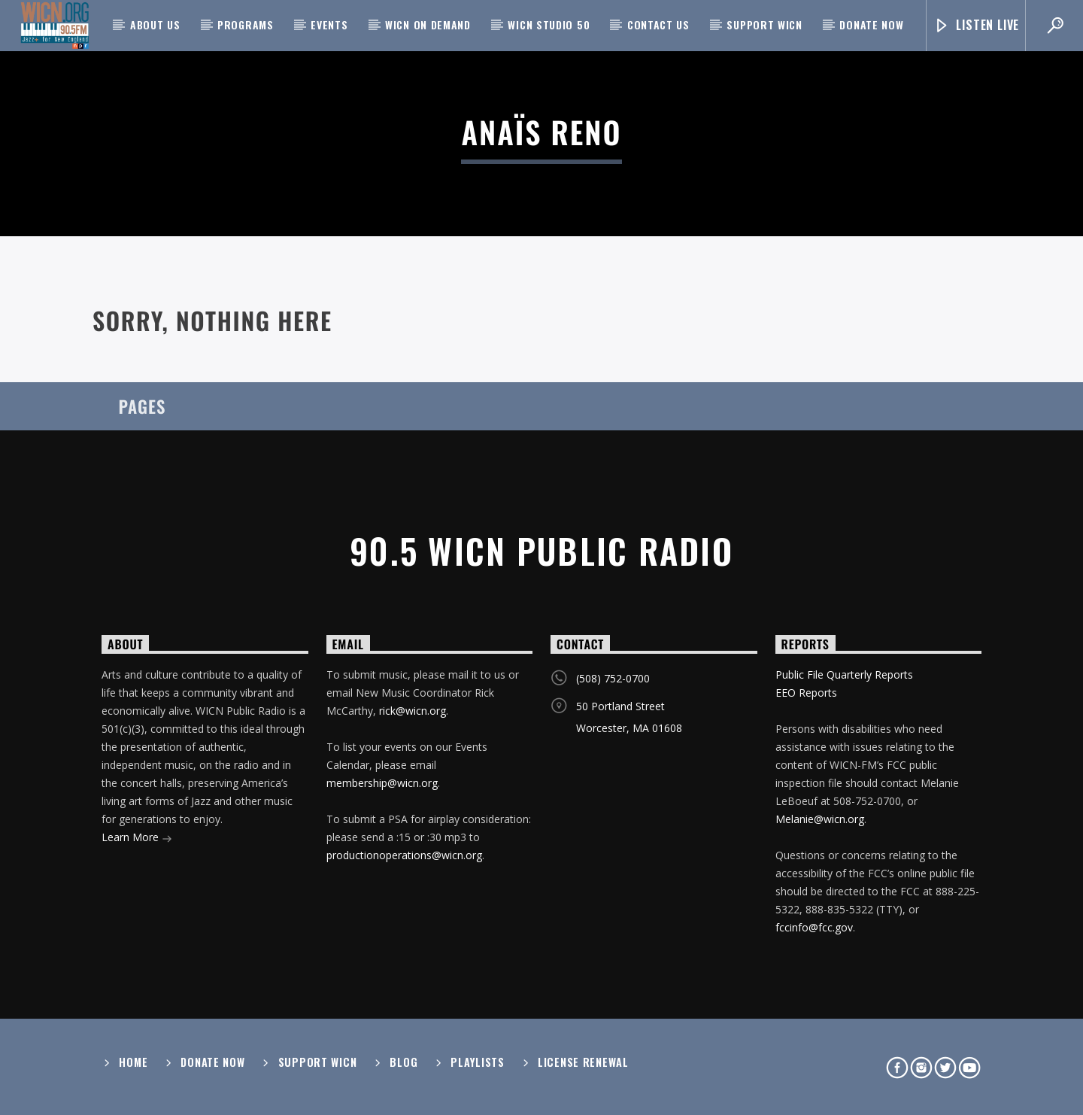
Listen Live (976, 25)
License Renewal (583, 1062)
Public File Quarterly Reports (844, 674)
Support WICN (764, 24)
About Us (155, 24)
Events (329, 24)
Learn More (137, 838)
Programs (245, 24)
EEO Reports (806, 692)
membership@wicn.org (382, 783)
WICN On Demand (428, 24)
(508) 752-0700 (613, 678)
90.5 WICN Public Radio (541, 550)
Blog (403, 1062)
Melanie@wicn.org (819, 819)
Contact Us (658, 24)
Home (133, 1062)
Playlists (477, 1062)
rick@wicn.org (412, 710)
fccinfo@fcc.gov (814, 927)
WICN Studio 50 (549, 24)
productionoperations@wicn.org (404, 855)
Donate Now (871, 24)
